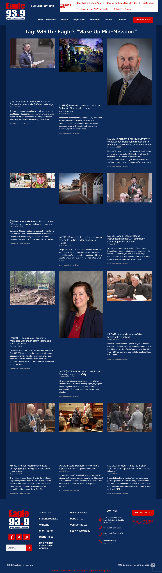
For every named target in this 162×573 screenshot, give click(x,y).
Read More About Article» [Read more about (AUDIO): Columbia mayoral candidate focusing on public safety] (69, 396)
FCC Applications (80, 531)
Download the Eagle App (88, 3)
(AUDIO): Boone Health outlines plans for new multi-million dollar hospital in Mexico (81, 240)
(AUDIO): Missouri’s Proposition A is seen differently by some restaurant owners (32, 223)
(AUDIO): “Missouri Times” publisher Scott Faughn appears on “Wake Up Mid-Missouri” (129, 468)
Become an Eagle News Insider (121, 3)
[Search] (29, 548)
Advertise (45, 512)
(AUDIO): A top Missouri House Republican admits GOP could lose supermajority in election (126, 238)
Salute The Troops (122, 9)
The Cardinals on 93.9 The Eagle (92, 9)
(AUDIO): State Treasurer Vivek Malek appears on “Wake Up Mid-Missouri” (79, 467)
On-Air (64, 19)
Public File (76, 519)
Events (109, 19)
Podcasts (95, 19)
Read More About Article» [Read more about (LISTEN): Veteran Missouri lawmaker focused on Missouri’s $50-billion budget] (20, 124)
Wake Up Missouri (47, 19)
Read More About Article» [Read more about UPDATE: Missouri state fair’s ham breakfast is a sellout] (117, 359)
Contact (122, 19)
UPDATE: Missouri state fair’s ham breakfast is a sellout (125, 336)
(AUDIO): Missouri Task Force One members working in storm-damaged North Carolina (30, 341)
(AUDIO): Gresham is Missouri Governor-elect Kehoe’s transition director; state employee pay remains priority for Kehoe (129, 141)
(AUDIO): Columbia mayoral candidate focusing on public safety (79, 373)
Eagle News (148, 3)
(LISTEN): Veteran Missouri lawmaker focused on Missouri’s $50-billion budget (32, 103)
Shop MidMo (46, 531)
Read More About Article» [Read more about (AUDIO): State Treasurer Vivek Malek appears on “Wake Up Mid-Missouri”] (69, 491)
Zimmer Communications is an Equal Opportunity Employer (81, 570)
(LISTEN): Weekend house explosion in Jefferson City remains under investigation (79, 108)
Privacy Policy (79, 512)
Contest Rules (78, 525)
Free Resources (48, 519)
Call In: (42, 6)
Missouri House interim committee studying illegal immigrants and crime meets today (30, 468)
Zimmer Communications (140, 565)
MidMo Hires (46, 537)
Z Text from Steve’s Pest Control (46, 546)
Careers (44, 525)
